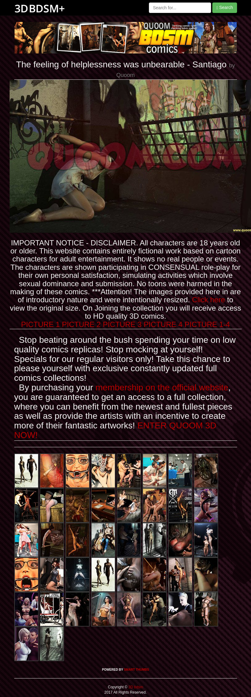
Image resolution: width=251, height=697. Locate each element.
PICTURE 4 (163, 324)
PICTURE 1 (40, 324)
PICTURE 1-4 (207, 324)
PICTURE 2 (81, 324)
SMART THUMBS (136, 669)
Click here (208, 299)
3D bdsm (135, 687)
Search (224, 7)
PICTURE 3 (122, 324)
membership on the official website (162, 387)
